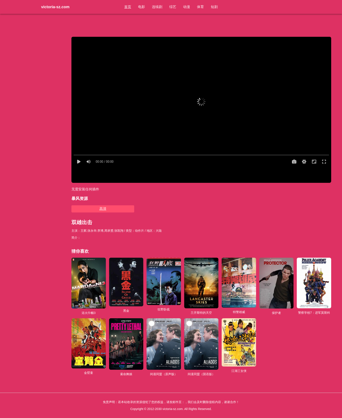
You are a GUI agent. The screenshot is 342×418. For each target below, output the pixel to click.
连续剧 (157, 7)
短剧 (214, 7)
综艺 (172, 7)
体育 (200, 7)
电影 (141, 7)
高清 (102, 209)
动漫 (186, 7)
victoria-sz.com (55, 7)
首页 (127, 7)
